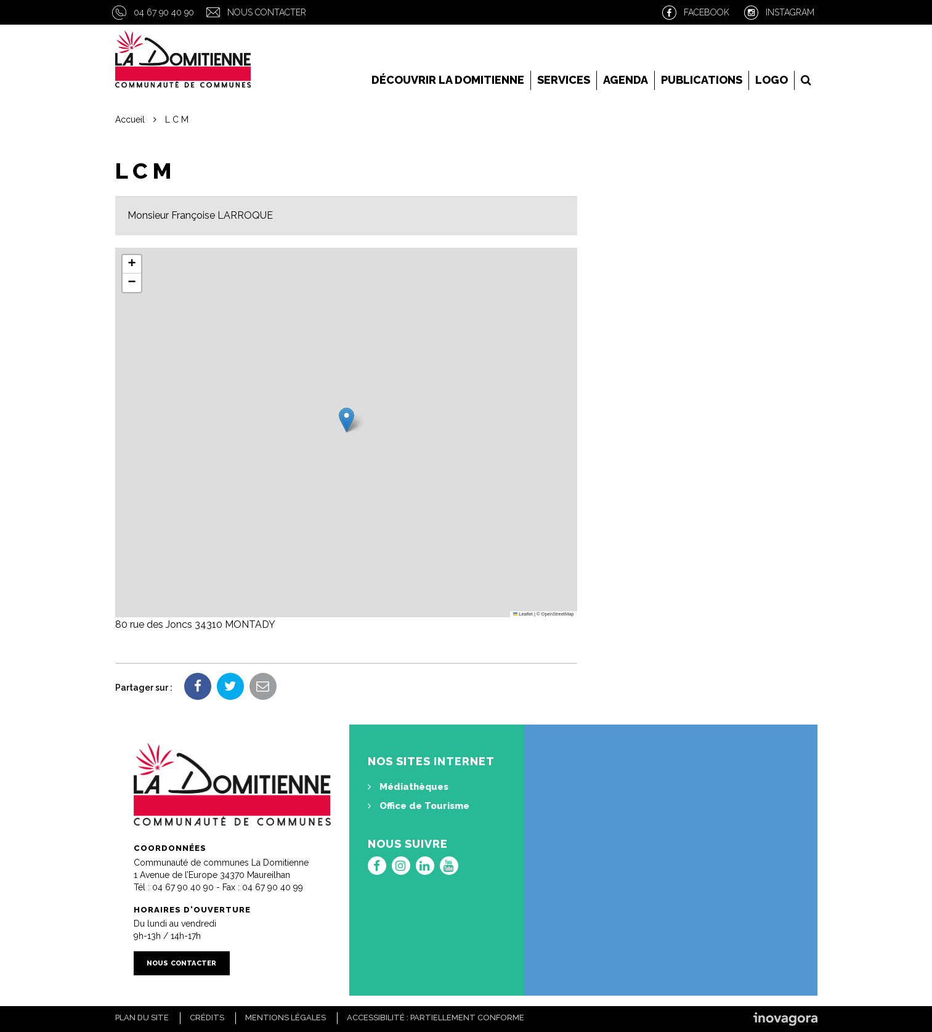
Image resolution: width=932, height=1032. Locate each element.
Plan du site (142, 1017)
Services (563, 79)
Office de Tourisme (418, 805)
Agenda (625, 79)
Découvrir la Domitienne (447, 79)
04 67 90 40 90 (164, 12)
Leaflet (523, 614)
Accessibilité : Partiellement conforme (435, 1017)
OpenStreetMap (557, 614)
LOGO (771, 79)
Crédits (207, 1017)
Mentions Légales (285, 1017)
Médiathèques (408, 786)
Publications (701, 79)
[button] (346, 420)
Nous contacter (266, 12)
